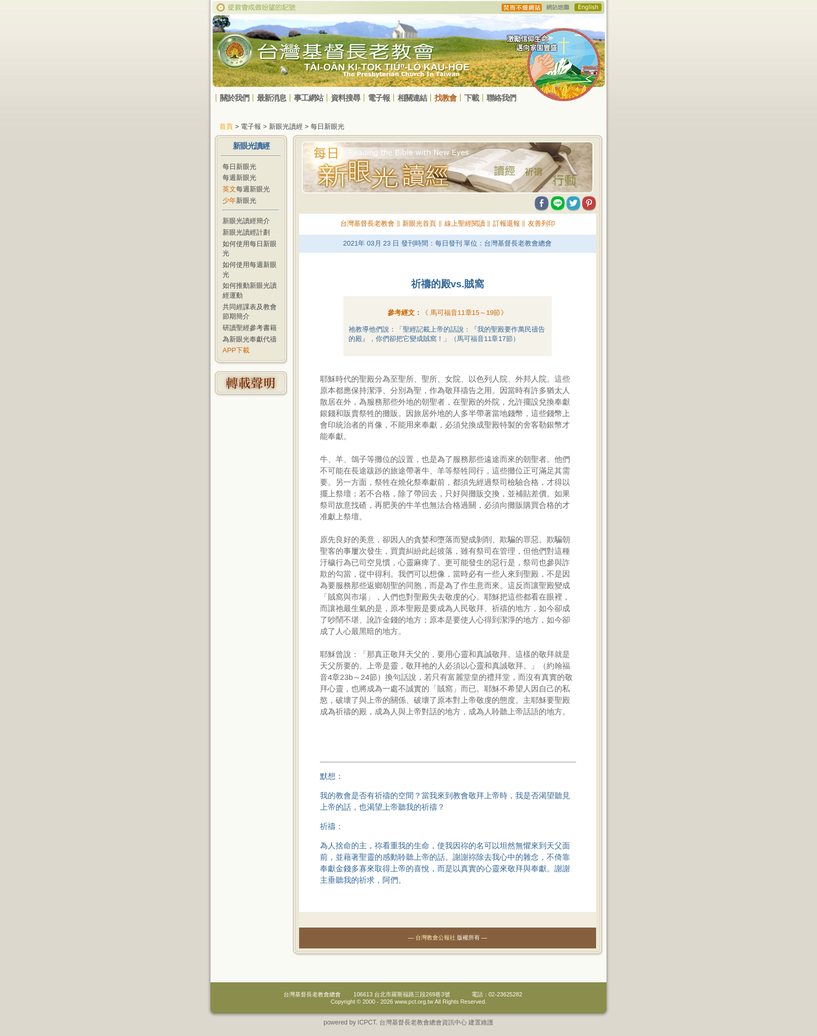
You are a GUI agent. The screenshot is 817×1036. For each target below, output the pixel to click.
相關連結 (412, 98)
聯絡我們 (501, 98)
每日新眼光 (239, 166)
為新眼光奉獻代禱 (249, 339)
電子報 (379, 98)
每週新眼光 (239, 177)
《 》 (464, 312)
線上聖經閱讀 (464, 223)
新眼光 (239, 200)
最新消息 (271, 98)
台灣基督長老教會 (367, 223)
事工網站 (308, 98)
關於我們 (234, 98)
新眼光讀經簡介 (246, 221)
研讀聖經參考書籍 (249, 328)
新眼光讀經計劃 (246, 232)
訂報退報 (506, 223)
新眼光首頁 (419, 223)
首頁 (226, 126)
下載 (471, 98)
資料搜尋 (345, 98)
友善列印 (541, 223)
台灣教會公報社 (435, 937)
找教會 (445, 98)
